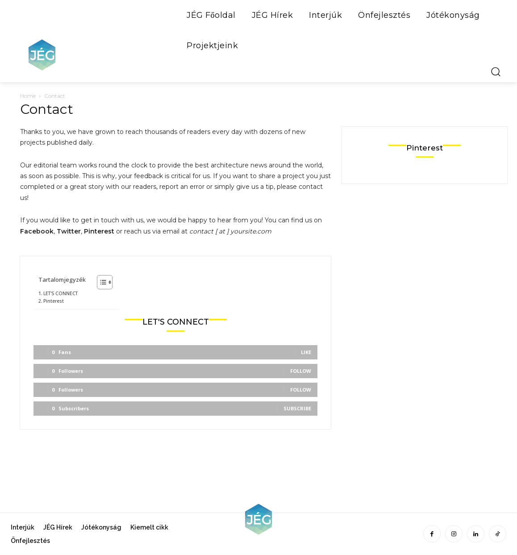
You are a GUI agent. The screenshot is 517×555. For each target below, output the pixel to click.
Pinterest (53, 301)
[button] (495, 71)
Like (306, 352)
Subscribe (297, 408)
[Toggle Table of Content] (100, 282)
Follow (300, 370)
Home (28, 95)
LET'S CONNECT (60, 293)
